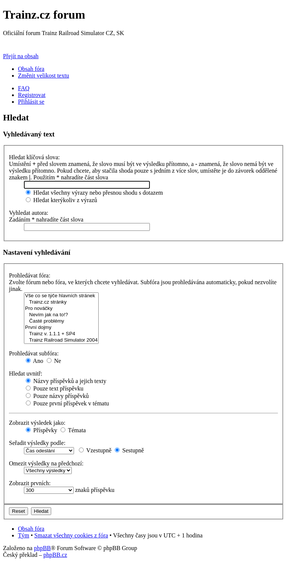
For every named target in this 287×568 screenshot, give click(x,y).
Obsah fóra (31, 69)
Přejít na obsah (20, 56)
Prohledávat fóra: (29, 275)
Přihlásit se (31, 101)
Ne (54, 361)
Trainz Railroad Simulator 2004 (61, 340)
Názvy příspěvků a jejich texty (66, 381)
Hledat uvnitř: (25, 373)
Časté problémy (61, 321)
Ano (34, 361)
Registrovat (32, 95)
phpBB (42, 548)
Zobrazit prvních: (30, 483)
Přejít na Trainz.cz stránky (35, 43)
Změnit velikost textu (43, 75)
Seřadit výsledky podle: (37, 443)
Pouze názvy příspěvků (57, 396)
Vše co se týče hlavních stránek (61, 296)
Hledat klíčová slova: (34, 157)
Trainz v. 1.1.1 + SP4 (61, 334)
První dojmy (61, 327)
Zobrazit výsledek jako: (37, 423)
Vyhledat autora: (28, 213)
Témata (73, 430)
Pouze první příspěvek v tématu (67, 403)
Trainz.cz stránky (61, 302)
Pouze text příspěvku (54, 388)
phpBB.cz (55, 555)
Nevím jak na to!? (61, 315)
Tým (23, 535)
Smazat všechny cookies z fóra (71, 535)
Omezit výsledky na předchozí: (46, 463)
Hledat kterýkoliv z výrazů (61, 200)
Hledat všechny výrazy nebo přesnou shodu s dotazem (94, 192)
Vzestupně (95, 450)
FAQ (24, 88)
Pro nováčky (61, 308)
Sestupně (129, 450)
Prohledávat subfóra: (34, 353)
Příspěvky (41, 430)
